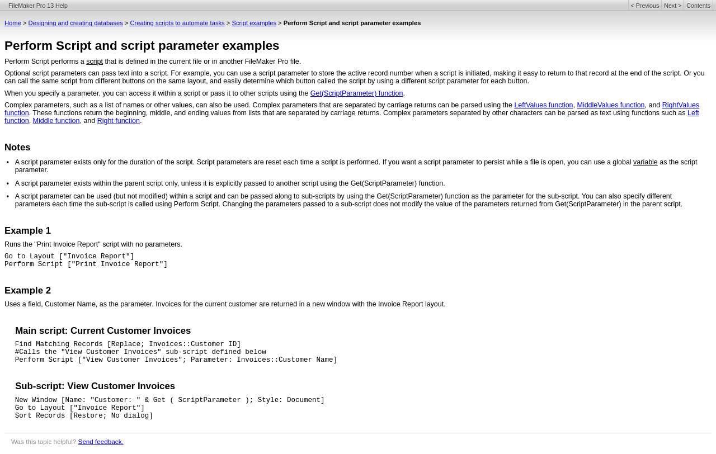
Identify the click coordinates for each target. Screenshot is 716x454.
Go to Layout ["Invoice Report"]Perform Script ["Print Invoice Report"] (86, 260)
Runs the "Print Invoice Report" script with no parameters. (93, 244)
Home (12, 23)
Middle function (56, 121)
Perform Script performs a (45, 61)
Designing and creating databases (76, 23)
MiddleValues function (610, 105)
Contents (698, 5)
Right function (118, 121)
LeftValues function (543, 105)
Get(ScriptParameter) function (356, 93)
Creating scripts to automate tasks (177, 23)
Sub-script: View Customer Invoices (95, 386)
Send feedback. (101, 441)
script (94, 61)
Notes (17, 147)
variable (645, 162)
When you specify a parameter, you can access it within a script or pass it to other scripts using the (157, 93)
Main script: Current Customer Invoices (103, 330)
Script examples (254, 23)
